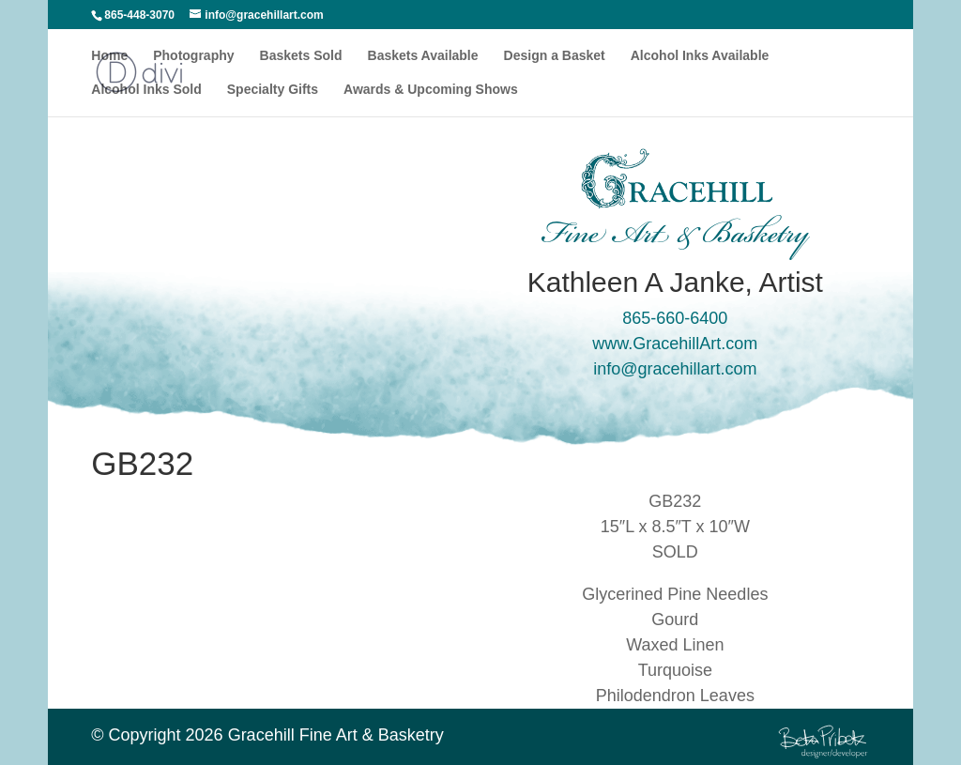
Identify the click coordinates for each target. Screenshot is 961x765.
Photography (193, 56)
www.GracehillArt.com (674, 343)
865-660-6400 (674, 318)
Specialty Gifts (272, 90)
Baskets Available (423, 56)
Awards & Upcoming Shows (430, 90)
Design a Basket (554, 56)
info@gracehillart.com (674, 369)
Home (109, 56)
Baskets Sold (301, 56)
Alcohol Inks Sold (146, 90)
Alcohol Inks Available (700, 56)
